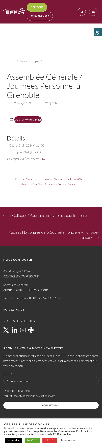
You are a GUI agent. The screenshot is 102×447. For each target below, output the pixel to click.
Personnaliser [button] (13, 440)
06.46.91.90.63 (51, 298)
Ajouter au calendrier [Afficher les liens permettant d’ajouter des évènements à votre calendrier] (28, 120)
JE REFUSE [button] (49, 440)
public (42, 158)
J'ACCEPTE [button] (32, 440)
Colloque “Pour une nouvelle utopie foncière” (29, 181)
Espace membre (40, 16)
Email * (7, 374)
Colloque (37, 7)
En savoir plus (68, 440)
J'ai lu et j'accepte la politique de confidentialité (29, 395)
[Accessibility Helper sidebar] (98, 32)
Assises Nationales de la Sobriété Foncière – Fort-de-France (64, 181)
